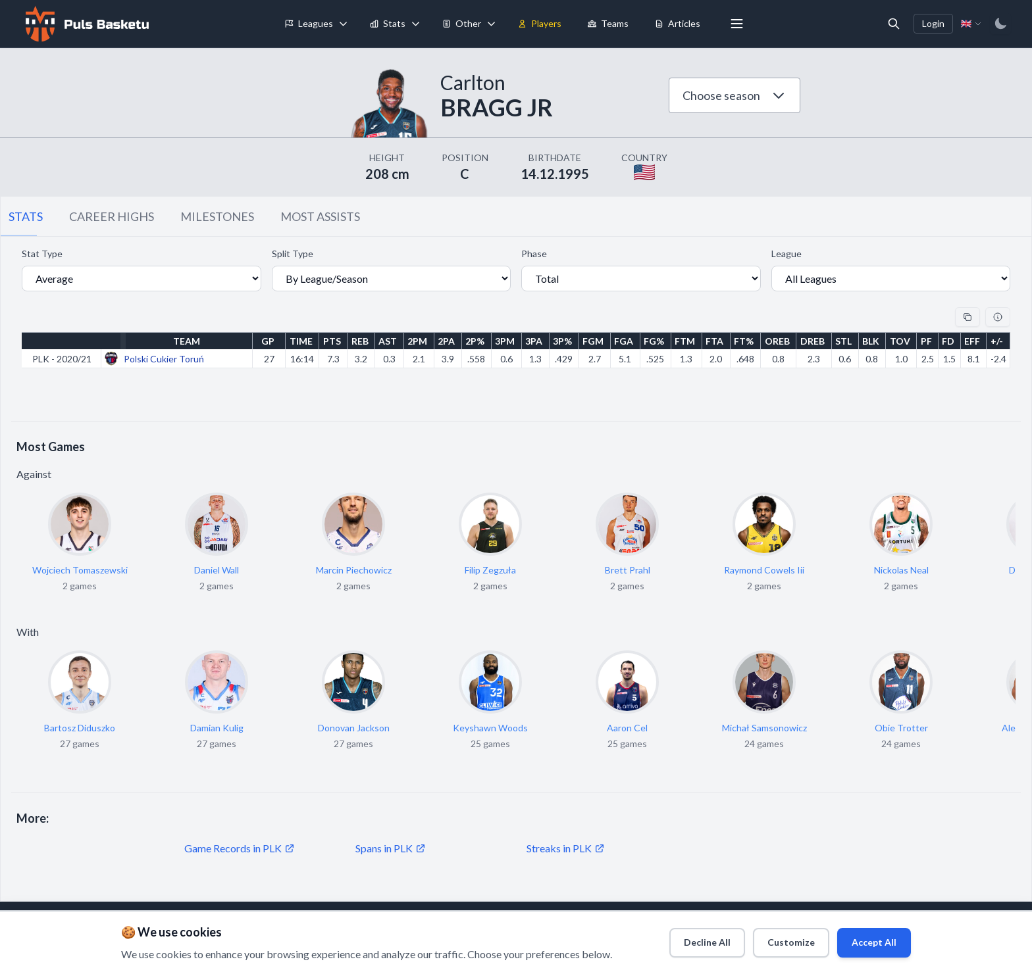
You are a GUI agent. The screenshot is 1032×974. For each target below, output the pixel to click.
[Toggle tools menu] (491, 23)
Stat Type (42, 253)
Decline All (682, 938)
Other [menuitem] (461, 23)
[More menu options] (737, 24)
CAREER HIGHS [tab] (111, 216)
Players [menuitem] (539, 23)
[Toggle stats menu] (416, 23)
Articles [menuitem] (677, 23)
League (786, 253)
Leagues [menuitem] (309, 23)
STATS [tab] (26, 216)
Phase (534, 253)
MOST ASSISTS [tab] (320, 216)
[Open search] (894, 24)
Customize (776, 938)
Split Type (292, 253)
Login (933, 23)
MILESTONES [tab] (217, 216)
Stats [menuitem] (387, 23)
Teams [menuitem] (608, 23)
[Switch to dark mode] (1000, 23)
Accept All (869, 938)
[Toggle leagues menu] (343, 23)
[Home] (85, 23)
